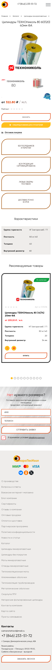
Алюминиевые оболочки (14, 577)
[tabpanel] (26, 318)
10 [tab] (40, 378)
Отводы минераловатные (14, 566)
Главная (4, 16)
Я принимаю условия (26, 437)
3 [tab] (18, 378)
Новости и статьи (10, 537)
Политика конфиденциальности (18, 532)
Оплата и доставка (11, 520)
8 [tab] (34, 378)
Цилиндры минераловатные (35, 16)
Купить (26, 356)
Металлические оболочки (15, 588)
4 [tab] (21, 378)
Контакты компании (11, 605)
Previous (4, 83)
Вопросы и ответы (11, 487)
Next (47, 83)
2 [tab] (15, 378)
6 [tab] (28, 378)
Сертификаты (8, 503)
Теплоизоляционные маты (15, 571)
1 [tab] (12, 378)
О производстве (9, 481)
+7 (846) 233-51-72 (27, 3)
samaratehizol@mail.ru (13, 631)
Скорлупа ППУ (8, 594)
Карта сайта (8, 611)
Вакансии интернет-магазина (17, 492)
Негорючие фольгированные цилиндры (22, 600)
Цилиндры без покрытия (14, 554)
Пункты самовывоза (11, 616)
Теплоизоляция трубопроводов (17, 583)
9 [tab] (37, 378)
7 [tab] (31, 378)
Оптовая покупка (13, 132)
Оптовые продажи (11, 515)
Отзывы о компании (11, 509)
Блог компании (9, 498)
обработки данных (37, 438)
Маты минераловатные (13, 560)
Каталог (16, 16)
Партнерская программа (14, 526)
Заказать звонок (26, 659)
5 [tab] (24, 378)
